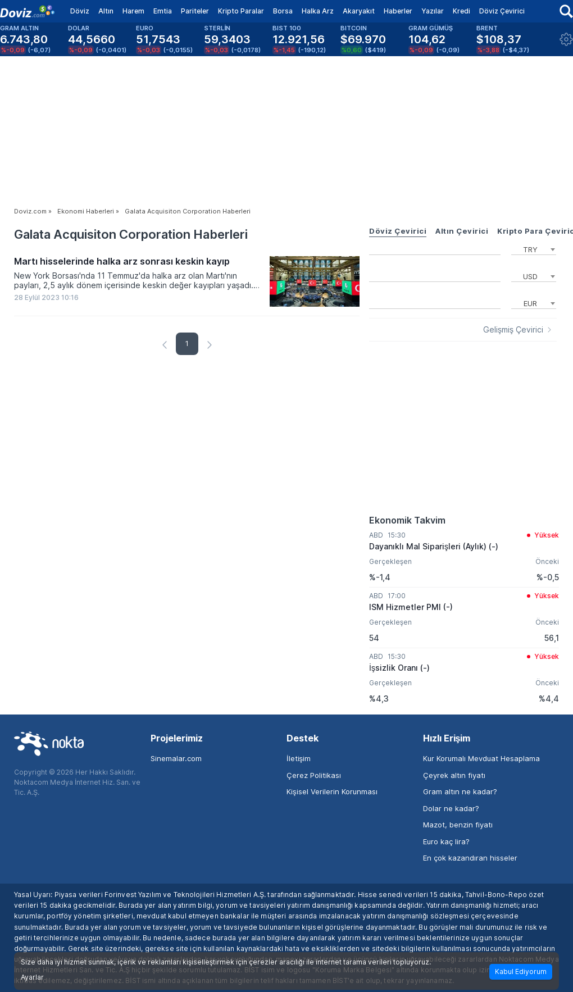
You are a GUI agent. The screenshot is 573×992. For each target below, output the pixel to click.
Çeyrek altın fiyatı (454, 775)
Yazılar (432, 11)
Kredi (461, 11)
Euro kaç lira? (446, 841)
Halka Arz (318, 11)
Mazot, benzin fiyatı (458, 824)
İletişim (298, 758)
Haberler (398, 11)
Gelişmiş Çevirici (513, 329)
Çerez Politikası (313, 775)
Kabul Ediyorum (521, 971)
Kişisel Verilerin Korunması (332, 791)
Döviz (79, 11)
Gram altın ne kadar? (460, 791)
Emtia (162, 11)
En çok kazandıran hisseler (470, 857)
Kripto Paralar (241, 11)
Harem (133, 11)
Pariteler (195, 11)
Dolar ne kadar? (451, 808)
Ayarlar (32, 977)
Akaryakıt (359, 11)
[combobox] (533, 248)
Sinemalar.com (176, 758)
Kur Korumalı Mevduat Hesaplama (481, 758)
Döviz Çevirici (502, 11)
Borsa (283, 11)
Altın (105, 11)
